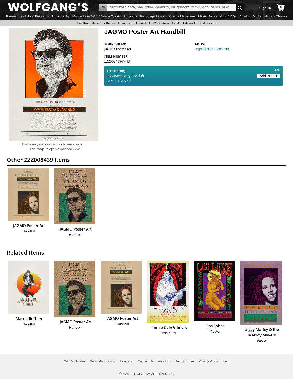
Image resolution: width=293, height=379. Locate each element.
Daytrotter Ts (207, 23)
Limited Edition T (183, 23)
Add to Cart (268, 76)
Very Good (132, 76)
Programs (130, 16)
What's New (161, 23)
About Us (164, 361)
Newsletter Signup (102, 361)
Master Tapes (207, 16)
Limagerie (125, 23)
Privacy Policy (208, 361)
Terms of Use (184, 361)
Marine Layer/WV (84, 16)
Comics (244, 16)
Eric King (83, 23)
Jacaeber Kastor (103, 23)
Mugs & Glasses (275, 16)
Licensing (126, 361)
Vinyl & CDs (228, 16)
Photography (61, 16)
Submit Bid (142, 23)
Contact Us (145, 361)
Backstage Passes (153, 16)
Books (257, 16)
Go (240, 7)
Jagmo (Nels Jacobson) (212, 49)
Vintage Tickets (110, 16)
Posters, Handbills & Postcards (27, 16)
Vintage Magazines (182, 16)
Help (226, 361)
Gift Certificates (74, 361)
